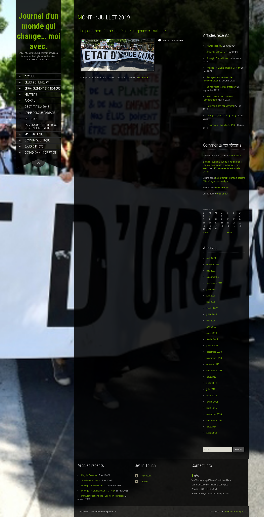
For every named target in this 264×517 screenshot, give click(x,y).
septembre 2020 (214, 283)
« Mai (205, 232)
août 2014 (211, 426)
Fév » (229, 232)
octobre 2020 (212, 277)
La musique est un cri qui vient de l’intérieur (41, 126)
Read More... (144, 77)
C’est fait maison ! (37, 106)
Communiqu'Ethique (233, 511)
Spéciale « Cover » (215, 52)
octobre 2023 (212, 264)
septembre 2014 (214, 420)
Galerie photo (34, 146)
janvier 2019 (212, 345)
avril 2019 (211, 327)
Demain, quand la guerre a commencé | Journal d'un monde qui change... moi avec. (222, 165)
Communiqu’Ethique (37, 140)
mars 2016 (211, 395)
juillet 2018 (211, 383)
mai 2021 (210, 271)
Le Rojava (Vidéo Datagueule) (221, 115)
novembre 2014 (214, 414)
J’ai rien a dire (234, 155)
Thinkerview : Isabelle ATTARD (221, 125)
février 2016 (212, 402)
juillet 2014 (211, 433)
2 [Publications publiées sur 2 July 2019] (209, 216)
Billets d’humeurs (37, 82)
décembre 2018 (214, 352)
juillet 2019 (211, 314)
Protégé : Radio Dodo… (218, 58)
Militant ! (31, 94)
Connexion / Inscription (40, 152)
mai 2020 (210, 302)
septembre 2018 (214, 370)
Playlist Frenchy (214, 46)
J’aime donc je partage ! (40, 112)
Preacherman (221, 187)
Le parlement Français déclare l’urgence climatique (123, 30)
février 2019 (212, 339)
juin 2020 (210, 295)
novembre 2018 (214, 358)
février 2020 (212, 308)
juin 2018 (210, 389)
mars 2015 (211, 408)
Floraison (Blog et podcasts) (220, 106)
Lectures (31, 119)
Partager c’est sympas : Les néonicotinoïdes (102, 496)
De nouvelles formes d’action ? (221, 87)
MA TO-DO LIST (33, 134)
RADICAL (30, 100)
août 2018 (211, 377)
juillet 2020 (211, 289)
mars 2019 (211, 333)
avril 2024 (211, 258)
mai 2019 (210, 320)
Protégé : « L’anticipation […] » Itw (223, 68)
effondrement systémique (42, 88)
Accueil (30, 76)
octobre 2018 (212, 364)
